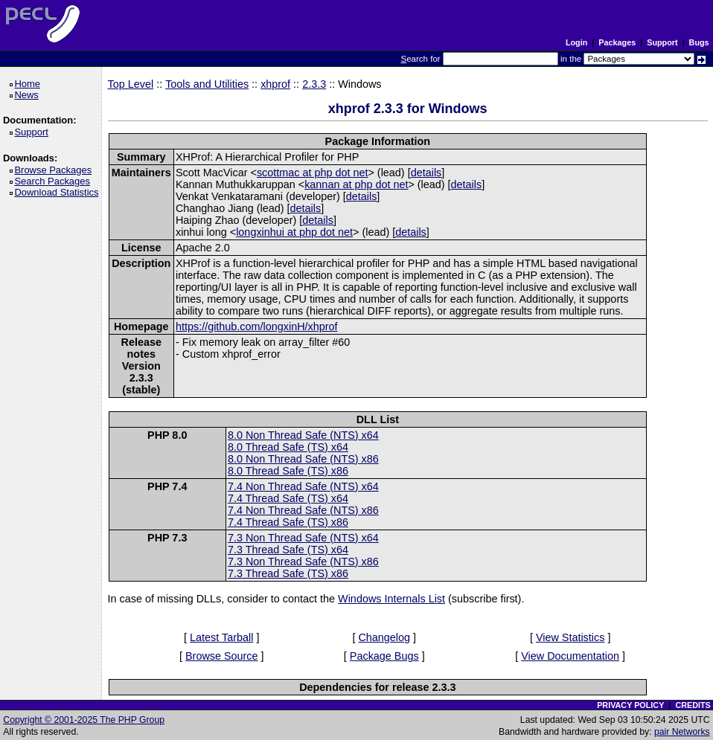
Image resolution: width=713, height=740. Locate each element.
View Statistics (570, 637)
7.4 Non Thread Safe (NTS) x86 (303, 510)
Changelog (384, 637)
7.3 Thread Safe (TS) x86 (288, 573)
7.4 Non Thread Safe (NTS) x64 (303, 486)
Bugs (699, 42)
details (426, 172)
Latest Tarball (221, 637)
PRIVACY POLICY (630, 705)
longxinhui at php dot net (294, 232)
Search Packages (54, 181)
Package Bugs (384, 656)
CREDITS (692, 705)
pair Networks (682, 732)
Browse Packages (55, 170)
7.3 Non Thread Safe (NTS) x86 (303, 561)
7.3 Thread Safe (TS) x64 (288, 550)
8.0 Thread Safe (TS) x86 (288, 471)
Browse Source (221, 656)
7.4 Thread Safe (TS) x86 (288, 522)
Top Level (131, 84)
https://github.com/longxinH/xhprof (257, 326)
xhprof (275, 84)
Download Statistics (59, 192)
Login (576, 42)
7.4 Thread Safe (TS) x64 (288, 498)
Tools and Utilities (207, 84)
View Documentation (570, 656)
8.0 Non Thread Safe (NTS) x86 (303, 459)
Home (29, 83)
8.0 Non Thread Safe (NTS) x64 (303, 435)
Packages (617, 42)
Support (662, 42)
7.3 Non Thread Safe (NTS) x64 (303, 538)
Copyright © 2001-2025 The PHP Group (83, 720)
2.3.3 (314, 84)
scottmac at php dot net (312, 172)
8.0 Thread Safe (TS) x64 (288, 447)
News (29, 94)
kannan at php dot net (356, 184)
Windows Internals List (391, 599)
